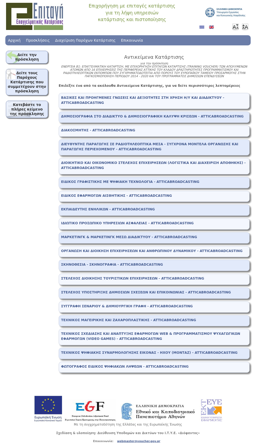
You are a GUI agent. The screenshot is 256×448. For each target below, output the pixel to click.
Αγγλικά (212, 29)
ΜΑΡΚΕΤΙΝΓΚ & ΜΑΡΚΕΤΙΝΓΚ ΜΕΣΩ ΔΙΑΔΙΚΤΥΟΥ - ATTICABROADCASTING (129, 237)
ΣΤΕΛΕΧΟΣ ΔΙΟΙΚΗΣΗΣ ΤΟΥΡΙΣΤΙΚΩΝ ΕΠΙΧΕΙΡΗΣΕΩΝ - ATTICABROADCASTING (132, 278)
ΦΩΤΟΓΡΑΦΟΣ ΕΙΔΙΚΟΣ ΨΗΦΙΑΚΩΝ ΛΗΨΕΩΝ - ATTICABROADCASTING (125, 366)
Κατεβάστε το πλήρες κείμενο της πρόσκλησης (27, 109)
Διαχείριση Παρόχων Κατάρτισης (85, 40)
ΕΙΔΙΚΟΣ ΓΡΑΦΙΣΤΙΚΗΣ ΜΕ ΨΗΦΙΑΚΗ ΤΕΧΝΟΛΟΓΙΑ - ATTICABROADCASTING (130, 182)
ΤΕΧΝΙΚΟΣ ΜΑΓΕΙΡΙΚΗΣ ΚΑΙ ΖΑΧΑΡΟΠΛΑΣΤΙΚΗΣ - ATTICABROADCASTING (128, 320)
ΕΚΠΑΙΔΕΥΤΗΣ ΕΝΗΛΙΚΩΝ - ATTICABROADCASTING (108, 209)
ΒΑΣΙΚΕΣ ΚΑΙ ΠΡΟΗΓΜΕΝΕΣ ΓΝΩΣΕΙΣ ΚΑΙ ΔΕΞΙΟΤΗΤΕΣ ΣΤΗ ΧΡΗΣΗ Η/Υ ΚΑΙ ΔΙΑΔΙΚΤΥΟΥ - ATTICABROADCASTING (142, 100)
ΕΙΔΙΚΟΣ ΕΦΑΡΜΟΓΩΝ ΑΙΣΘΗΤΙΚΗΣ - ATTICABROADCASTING (116, 196)
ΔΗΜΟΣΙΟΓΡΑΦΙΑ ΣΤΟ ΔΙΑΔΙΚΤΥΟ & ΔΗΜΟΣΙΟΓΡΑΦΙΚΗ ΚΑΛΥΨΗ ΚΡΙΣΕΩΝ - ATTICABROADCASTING (152, 116)
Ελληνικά (202, 29)
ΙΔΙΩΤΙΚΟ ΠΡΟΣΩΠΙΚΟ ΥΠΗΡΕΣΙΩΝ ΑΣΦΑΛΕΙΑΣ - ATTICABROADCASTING (127, 223)
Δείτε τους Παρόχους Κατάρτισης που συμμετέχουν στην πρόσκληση (27, 82)
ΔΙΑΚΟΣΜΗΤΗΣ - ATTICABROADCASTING (98, 130)
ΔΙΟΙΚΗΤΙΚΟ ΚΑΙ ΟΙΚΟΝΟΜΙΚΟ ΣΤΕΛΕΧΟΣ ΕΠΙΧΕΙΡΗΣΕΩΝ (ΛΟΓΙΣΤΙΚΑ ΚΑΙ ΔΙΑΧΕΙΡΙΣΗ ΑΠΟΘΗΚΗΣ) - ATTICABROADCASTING (153, 165)
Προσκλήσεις (38, 40)
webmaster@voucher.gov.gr (138, 441)
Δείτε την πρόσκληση (27, 57)
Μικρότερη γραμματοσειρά (235, 26)
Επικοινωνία (132, 40)
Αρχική (14, 40)
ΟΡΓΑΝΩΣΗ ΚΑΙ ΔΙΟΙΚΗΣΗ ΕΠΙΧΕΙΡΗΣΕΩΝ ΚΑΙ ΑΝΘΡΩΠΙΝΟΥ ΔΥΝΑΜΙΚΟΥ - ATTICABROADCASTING (151, 251)
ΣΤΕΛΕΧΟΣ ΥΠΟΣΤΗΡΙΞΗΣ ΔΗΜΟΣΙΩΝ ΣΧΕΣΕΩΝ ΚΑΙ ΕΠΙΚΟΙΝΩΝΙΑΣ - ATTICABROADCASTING (146, 292)
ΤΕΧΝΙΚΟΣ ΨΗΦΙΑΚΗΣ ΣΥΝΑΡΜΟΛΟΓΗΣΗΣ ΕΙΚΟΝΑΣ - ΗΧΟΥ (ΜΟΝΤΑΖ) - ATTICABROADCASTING (149, 353)
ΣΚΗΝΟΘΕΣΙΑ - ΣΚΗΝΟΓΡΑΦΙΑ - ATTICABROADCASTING (112, 264)
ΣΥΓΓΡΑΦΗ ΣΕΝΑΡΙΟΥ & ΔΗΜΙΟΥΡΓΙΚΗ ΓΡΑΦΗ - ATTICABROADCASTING (127, 306)
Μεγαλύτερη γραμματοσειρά (245, 26)
